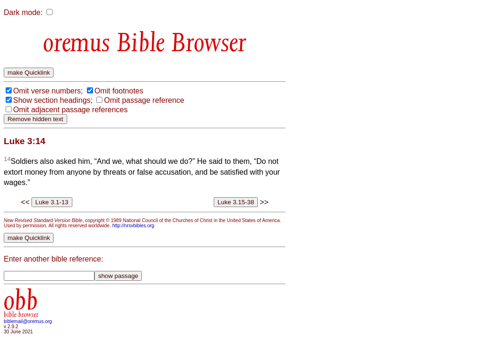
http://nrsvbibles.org (133, 225)
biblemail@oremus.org (28, 321)
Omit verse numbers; (48, 91)
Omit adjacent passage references (70, 110)
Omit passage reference (144, 100)
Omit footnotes (118, 91)
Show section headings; (53, 100)
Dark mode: (23, 12)
